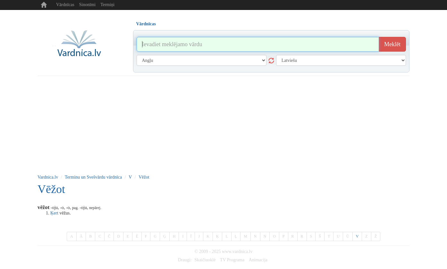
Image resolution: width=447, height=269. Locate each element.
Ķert (54, 213)
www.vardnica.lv (237, 251)
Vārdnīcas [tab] (146, 23)
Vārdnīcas (65, 4)
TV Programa (232, 259)
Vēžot (144, 177)
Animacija (258, 259)
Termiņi (107, 4)
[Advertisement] (223, 124)
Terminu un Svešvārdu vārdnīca (93, 177)
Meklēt (392, 44)
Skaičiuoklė (204, 259)
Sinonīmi (87, 4)
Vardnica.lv (48, 177)
